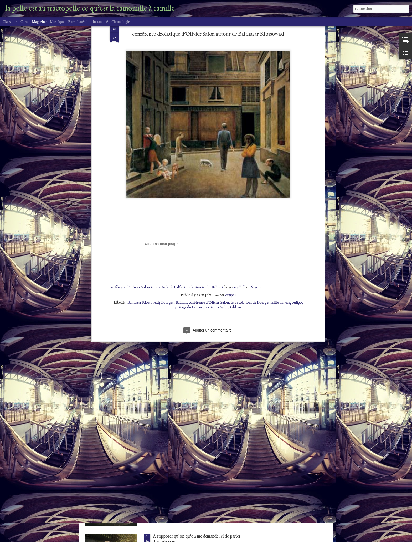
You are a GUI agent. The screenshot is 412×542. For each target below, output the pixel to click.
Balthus (181, 221)
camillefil (238, 206)
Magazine (39, 22)
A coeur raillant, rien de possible (181, 476)
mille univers (280, 221)
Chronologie (120, 22)
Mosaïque (57, 22)
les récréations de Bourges (250, 221)
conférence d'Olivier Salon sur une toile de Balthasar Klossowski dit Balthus (166, 206)
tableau (235, 226)
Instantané (100, 22)
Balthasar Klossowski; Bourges (150, 221)
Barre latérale (78, 22)
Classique (10, 22)
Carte (24, 22)
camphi (230, 214)
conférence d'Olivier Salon (209, 221)
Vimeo (256, 206)
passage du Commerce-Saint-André (201, 226)
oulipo (297, 221)
